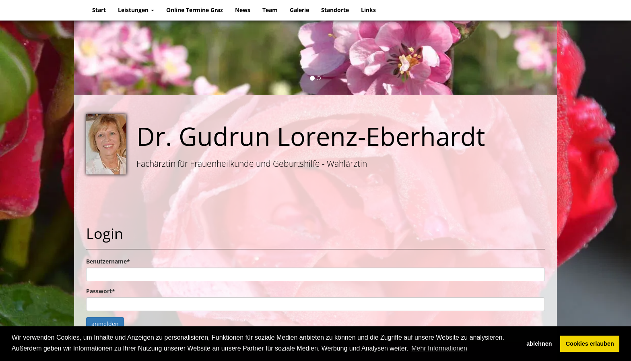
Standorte (335, 10)
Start (99, 10)
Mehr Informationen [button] (439, 348)
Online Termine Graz (194, 10)
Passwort (100, 291)
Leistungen (136, 10)
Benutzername (108, 261)
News (242, 10)
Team (270, 10)
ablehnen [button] (539, 343)
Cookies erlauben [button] (590, 343)
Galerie (299, 10)
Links (368, 10)
